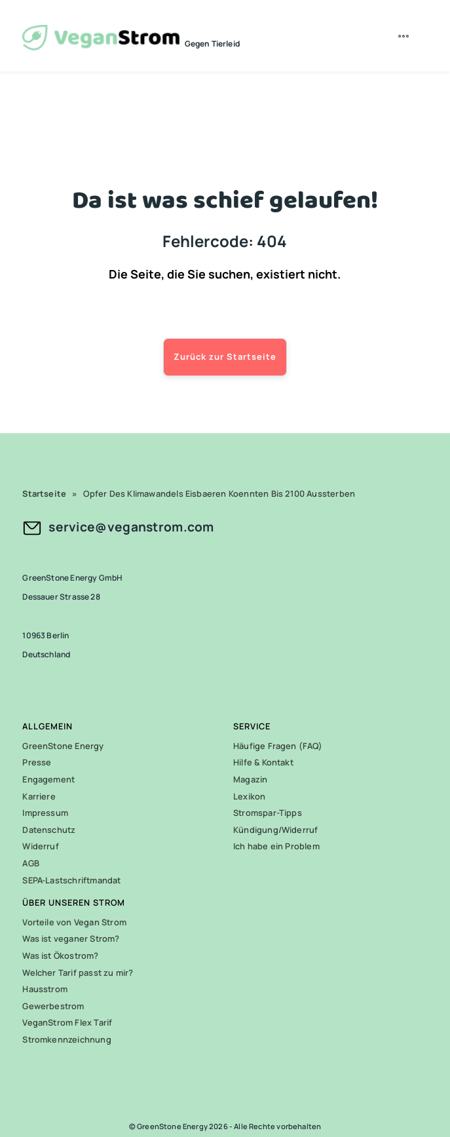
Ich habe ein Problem (276, 846)
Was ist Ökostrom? (60, 955)
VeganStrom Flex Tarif (67, 1022)
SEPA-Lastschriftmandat (71, 880)
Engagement (48, 779)
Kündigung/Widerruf (275, 830)
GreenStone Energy (62, 746)
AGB (30, 863)
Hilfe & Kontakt (263, 762)
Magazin (250, 779)
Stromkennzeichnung (66, 1039)
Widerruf (40, 846)
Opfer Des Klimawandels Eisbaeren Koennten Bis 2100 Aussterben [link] (219, 493)
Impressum (45, 813)
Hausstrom (44, 989)
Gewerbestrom (53, 1006)
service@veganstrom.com (131, 526)
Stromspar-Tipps (267, 813)
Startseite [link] (44, 493)
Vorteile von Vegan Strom (74, 922)
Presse (36, 762)
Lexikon (249, 796)
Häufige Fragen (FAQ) (277, 746)
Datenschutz (48, 830)
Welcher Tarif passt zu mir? (77, 972)
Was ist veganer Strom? (70, 938)
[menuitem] (405, 36)
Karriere (39, 796)
